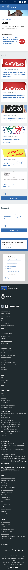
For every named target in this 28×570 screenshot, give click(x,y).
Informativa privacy (5, 499)
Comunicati (3, 382)
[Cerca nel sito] (24, 6)
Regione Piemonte (5, 522)
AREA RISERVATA (13, 568)
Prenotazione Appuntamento (8, 487)
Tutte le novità (14, 198)
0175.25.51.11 (6, 415)
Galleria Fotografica (5, 400)
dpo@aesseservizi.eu (9, 469)
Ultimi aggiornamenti (6, 509)
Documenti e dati (14, 230)
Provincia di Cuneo (5, 524)
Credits (2, 507)
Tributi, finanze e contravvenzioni (9, 365)
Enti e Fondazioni (5, 323)
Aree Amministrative (6, 316)
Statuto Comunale (5, 497)
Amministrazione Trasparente (8, 478)
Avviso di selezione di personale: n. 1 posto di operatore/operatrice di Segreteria (14, 119)
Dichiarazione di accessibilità (8, 480)
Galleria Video (4, 403)
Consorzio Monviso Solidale (7, 529)
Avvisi (2, 385)
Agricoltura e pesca (5, 336)
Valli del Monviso (5, 534)
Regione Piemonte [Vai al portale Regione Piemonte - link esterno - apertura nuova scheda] (5, 1)
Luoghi (2, 395)
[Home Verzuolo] (13, 7)
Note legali (3, 502)
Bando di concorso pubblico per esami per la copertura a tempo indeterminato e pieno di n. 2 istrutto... (11, 40)
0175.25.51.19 (6, 417)
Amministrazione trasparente (12, 214)
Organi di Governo (5, 314)
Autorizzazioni (4, 346)
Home (3, 19)
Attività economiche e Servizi (8, 405)
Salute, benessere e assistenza (8, 362)
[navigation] (3, 6)
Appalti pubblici (4, 343)
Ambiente (3, 338)
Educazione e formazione (7, 353)
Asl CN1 (3, 527)
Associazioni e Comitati (6, 407)
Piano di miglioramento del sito (8, 483)
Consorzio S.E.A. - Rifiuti (7, 531)
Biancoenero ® (15, 564)
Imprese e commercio (6, 358)
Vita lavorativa (4, 369)
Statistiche (3, 511)
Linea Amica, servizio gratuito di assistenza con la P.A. (14, 536)
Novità (5, 70)
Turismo (3, 367)
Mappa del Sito (4, 514)
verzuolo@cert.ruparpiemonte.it (12, 422)
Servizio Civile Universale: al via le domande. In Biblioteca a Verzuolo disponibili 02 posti (11, 141)
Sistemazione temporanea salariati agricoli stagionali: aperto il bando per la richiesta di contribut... (14, 97)
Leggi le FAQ (4, 485)
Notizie (2, 378)
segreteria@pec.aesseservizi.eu (11, 471)
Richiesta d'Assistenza (6, 492)
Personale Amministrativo (7, 325)
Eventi (2, 393)
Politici (2, 328)
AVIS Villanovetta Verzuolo (7, 539)
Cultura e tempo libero (6, 350)
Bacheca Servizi (5, 495)
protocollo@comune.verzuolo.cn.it (12, 424)
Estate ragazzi (4, 380)
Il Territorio (3, 398)
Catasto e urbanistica (6, 348)
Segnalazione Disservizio (7, 490)
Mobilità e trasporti (5, 360)
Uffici (2, 318)
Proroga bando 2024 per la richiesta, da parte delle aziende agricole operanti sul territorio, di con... (13, 163)
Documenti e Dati (5, 321)
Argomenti (8, 19)
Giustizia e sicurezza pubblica (8, 355)
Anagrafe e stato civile (6, 341)
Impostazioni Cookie (6, 504)
